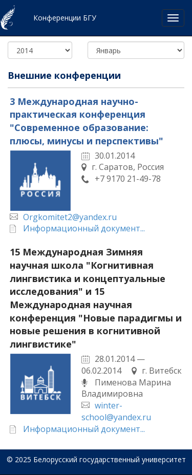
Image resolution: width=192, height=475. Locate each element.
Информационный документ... (84, 228)
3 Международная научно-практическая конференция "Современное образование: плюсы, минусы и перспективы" (86, 121)
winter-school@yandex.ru (116, 411)
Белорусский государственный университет (109, 459)
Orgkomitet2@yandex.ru (70, 217)
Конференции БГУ (64, 18)
